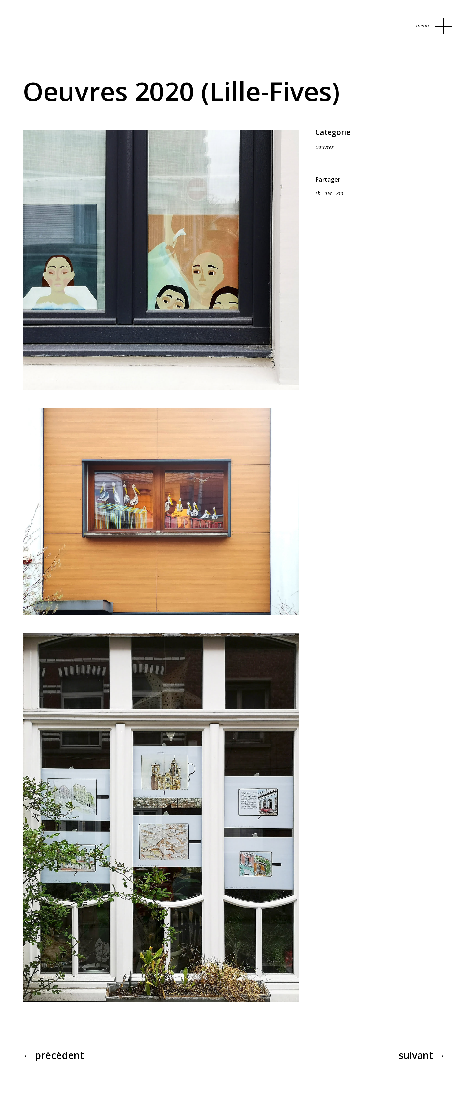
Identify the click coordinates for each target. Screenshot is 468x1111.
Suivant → (422, 1055)
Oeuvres (324, 147)
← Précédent (53, 1055)
